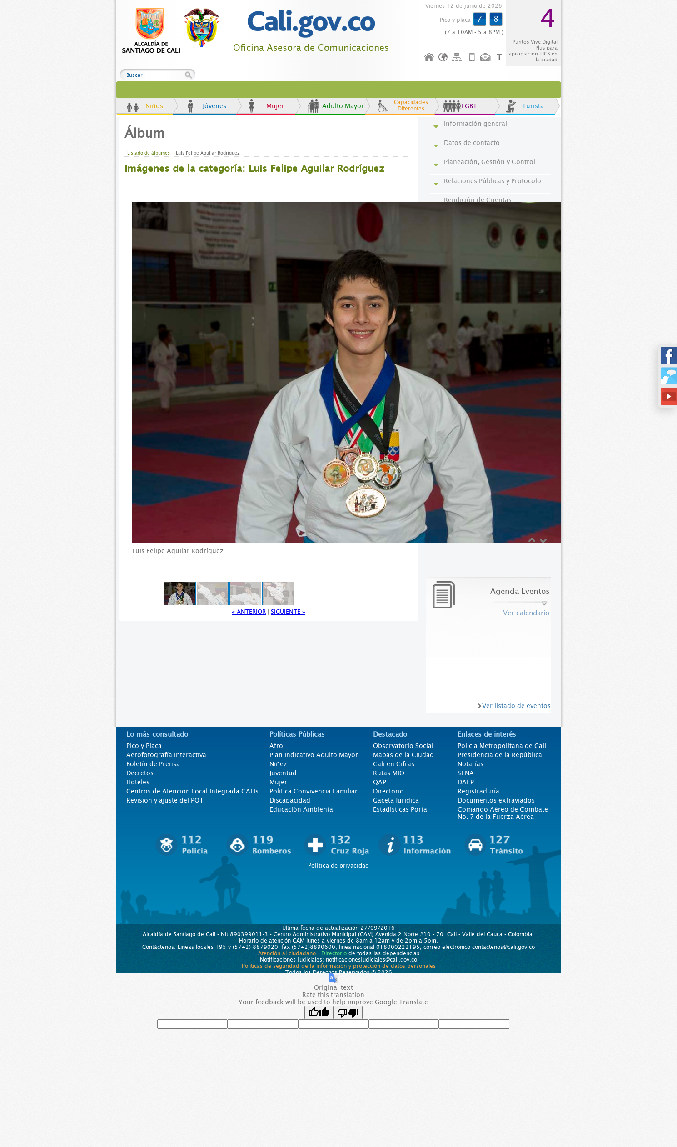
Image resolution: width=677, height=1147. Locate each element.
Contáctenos (486, 57)
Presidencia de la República (500, 754)
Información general (475, 123)
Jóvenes (214, 106)
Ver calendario (526, 613)
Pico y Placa (144, 745)
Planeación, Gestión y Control (489, 161)
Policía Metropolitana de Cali (502, 745)
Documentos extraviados (496, 800)
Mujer (275, 106)
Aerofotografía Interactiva (166, 754)
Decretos (140, 773)
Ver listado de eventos (516, 705)
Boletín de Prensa (153, 764)
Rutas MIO (388, 773)
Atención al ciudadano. (288, 953)
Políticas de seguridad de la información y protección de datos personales (339, 966)
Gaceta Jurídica (396, 800)
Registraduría (478, 791)
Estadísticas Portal (401, 809)
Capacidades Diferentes (411, 105)
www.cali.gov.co (175, 31)
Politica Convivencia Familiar (313, 791)
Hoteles (137, 782)
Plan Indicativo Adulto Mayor (313, 754)
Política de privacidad (338, 865)
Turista (533, 106)
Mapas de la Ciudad (403, 754)
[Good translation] (319, 1012)
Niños (154, 106)
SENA (466, 773)
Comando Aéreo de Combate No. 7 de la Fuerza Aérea (503, 813)
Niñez (278, 764)
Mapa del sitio (458, 57)
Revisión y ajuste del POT (165, 800)
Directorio (388, 791)
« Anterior (249, 611)
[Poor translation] (348, 1012)
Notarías (470, 764)
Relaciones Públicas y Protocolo (492, 181)
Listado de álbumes (148, 152)
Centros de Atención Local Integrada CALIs (192, 791)
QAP (379, 782)
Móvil (472, 57)
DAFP (466, 782)
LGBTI (470, 106)
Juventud (283, 773)
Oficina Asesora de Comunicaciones (311, 48)
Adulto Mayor (343, 106)
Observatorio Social (403, 745)
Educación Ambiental (302, 809)
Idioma (444, 57)
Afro (276, 745)
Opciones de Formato (500, 57)
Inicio (429, 57)
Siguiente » (288, 611)
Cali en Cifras (393, 764)
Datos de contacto (472, 142)
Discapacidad (289, 800)
